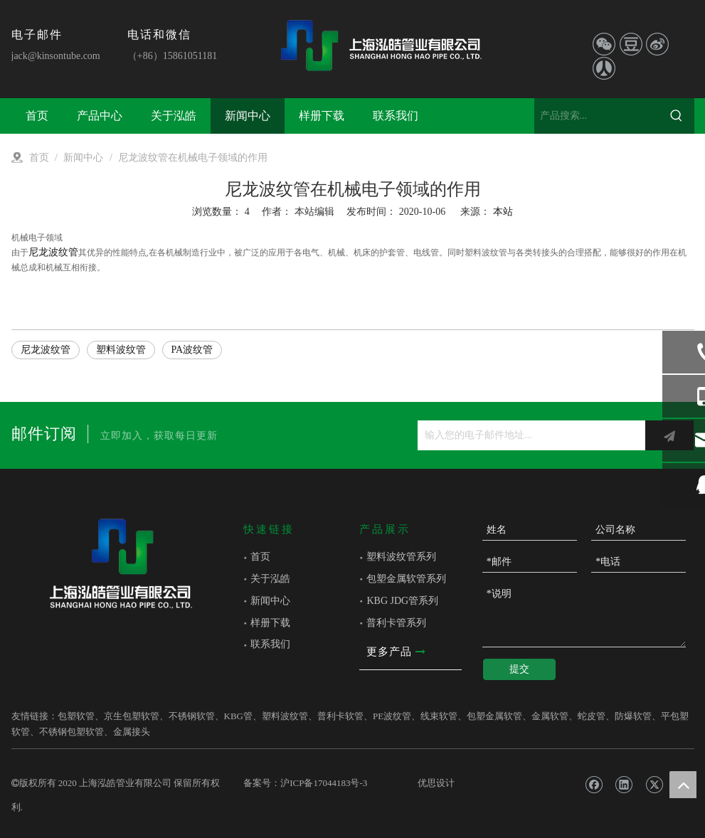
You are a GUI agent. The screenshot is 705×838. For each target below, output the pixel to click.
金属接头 (131, 731)
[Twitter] (654, 785)
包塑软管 (76, 716)
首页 (260, 556)
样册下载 (270, 622)
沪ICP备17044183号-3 (323, 783)
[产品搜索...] (596, 116)
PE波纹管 (392, 716)
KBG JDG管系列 (402, 600)
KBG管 (238, 716)
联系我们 (270, 644)
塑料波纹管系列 (401, 556)
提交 (519, 669)
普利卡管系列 (396, 622)
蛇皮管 (591, 716)
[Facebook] (594, 785)
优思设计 (436, 783)
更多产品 (395, 652)
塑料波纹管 (121, 349)
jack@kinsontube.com (55, 56)
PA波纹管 (192, 349)
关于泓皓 (270, 578)
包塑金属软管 (494, 716)
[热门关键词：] (676, 116)
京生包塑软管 (131, 716)
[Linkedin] (623, 785)
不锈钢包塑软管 (71, 731)
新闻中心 (270, 600)
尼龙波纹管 (53, 252)
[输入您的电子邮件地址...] (528, 435)
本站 (503, 211)
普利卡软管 (340, 716)
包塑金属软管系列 (406, 578)
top (682, 784)
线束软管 (438, 716)
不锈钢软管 (192, 716)
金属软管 (549, 716)
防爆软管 (633, 716)
